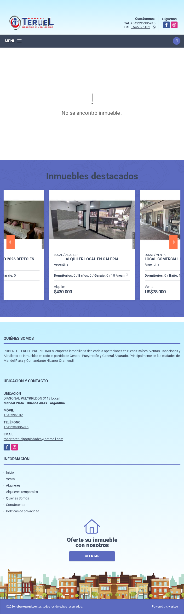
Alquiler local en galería (92, 259)
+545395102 (140, 27)
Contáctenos (15, 505)
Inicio (10, 472)
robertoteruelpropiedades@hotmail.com (33, 439)
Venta (10, 479)
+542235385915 (143, 23)
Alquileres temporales (22, 492)
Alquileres (13, 485)
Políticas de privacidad (22, 511)
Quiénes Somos (17, 498)
